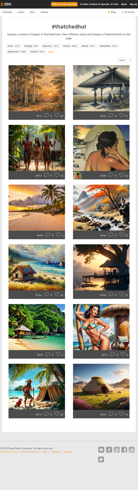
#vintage (31, 46)
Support (68, 451)
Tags (44, 451)
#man (14, 46)
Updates (55, 451)
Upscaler (104, 4)
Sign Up (133, 4)
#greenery (51, 46)
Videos (47, 12)
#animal (38, 51)
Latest (22, 12)
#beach (89, 46)
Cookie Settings (29, 451)
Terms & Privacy (8, 451)
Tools (115, 4)
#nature (70, 46)
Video (84, 4)
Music (93, 4)
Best (34, 12)
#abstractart (17, 51)
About (124, 4)
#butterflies (109, 46)
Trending (7, 12)
